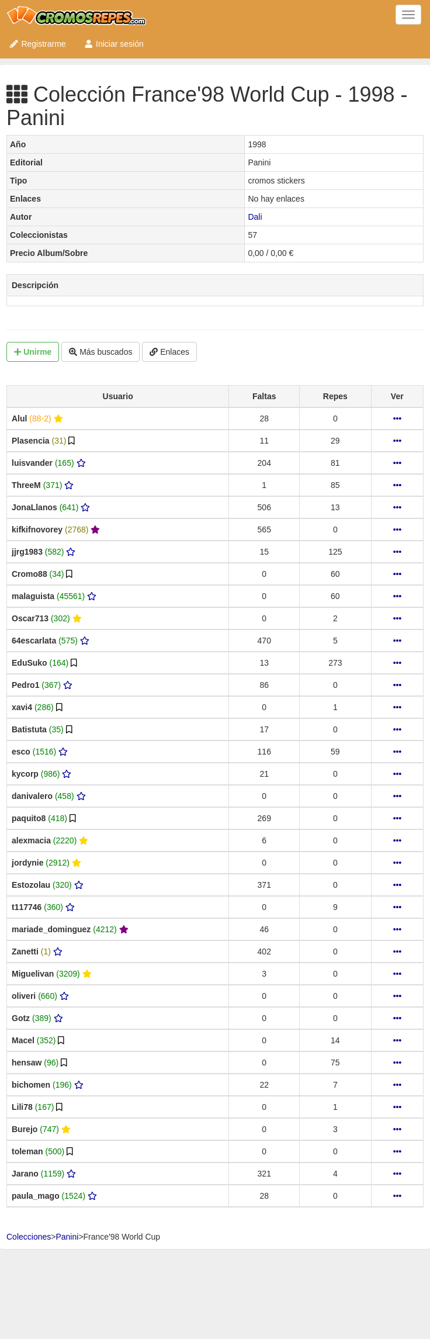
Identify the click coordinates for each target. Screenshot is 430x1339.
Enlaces (169, 352)
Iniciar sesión (114, 44)
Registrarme (37, 44)
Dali (255, 217)
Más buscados (100, 352)
